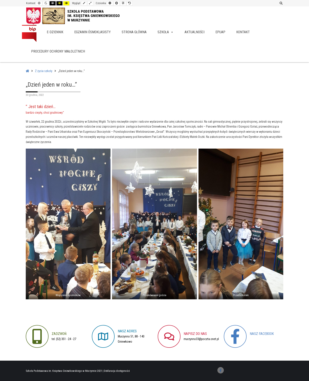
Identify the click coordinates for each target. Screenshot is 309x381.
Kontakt (243, 32)
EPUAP (220, 32)
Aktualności (194, 32)
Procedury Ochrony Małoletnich (58, 51)
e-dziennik (55, 32)
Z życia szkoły (43, 71)
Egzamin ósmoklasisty (92, 32)
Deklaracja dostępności (117, 370)
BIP (29, 33)
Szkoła (166, 32)
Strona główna (134, 32)
